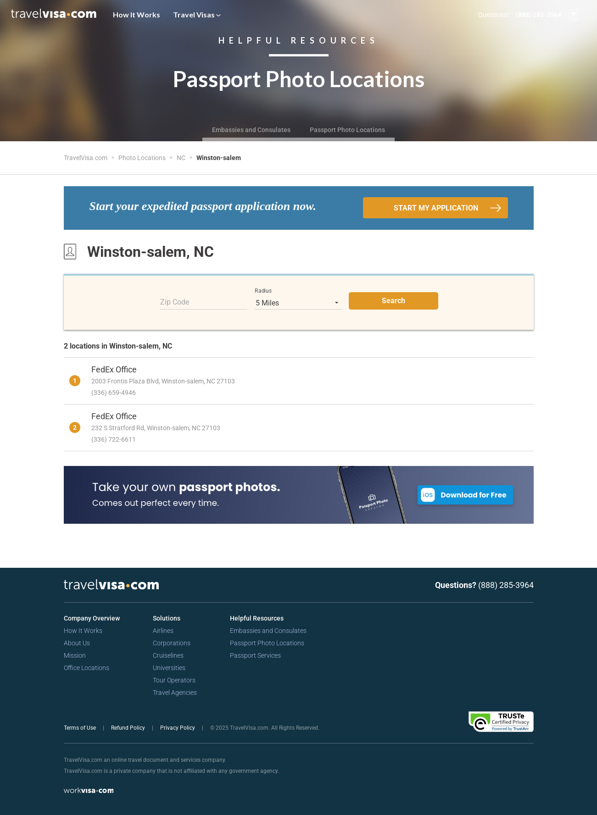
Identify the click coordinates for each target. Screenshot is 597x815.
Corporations (171, 643)
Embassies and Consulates (251, 129)
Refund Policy (128, 728)
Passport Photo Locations (347, 129)
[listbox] (298, 303)
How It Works (136, 14)
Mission (75, 655)
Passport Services (255, 655)
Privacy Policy (178, 728)
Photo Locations (142, 157)
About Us (77, 643)
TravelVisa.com (86, 157)
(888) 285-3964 (538, 14)
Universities (169, 667)
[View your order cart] (573, 14)
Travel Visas (197, 14)
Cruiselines (168, 655)
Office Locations (86, 667)
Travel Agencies (175, 692)
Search (393, 300)
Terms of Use (80, 728)
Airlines (163, 630)
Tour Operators (174, 680)
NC (182, 157)
